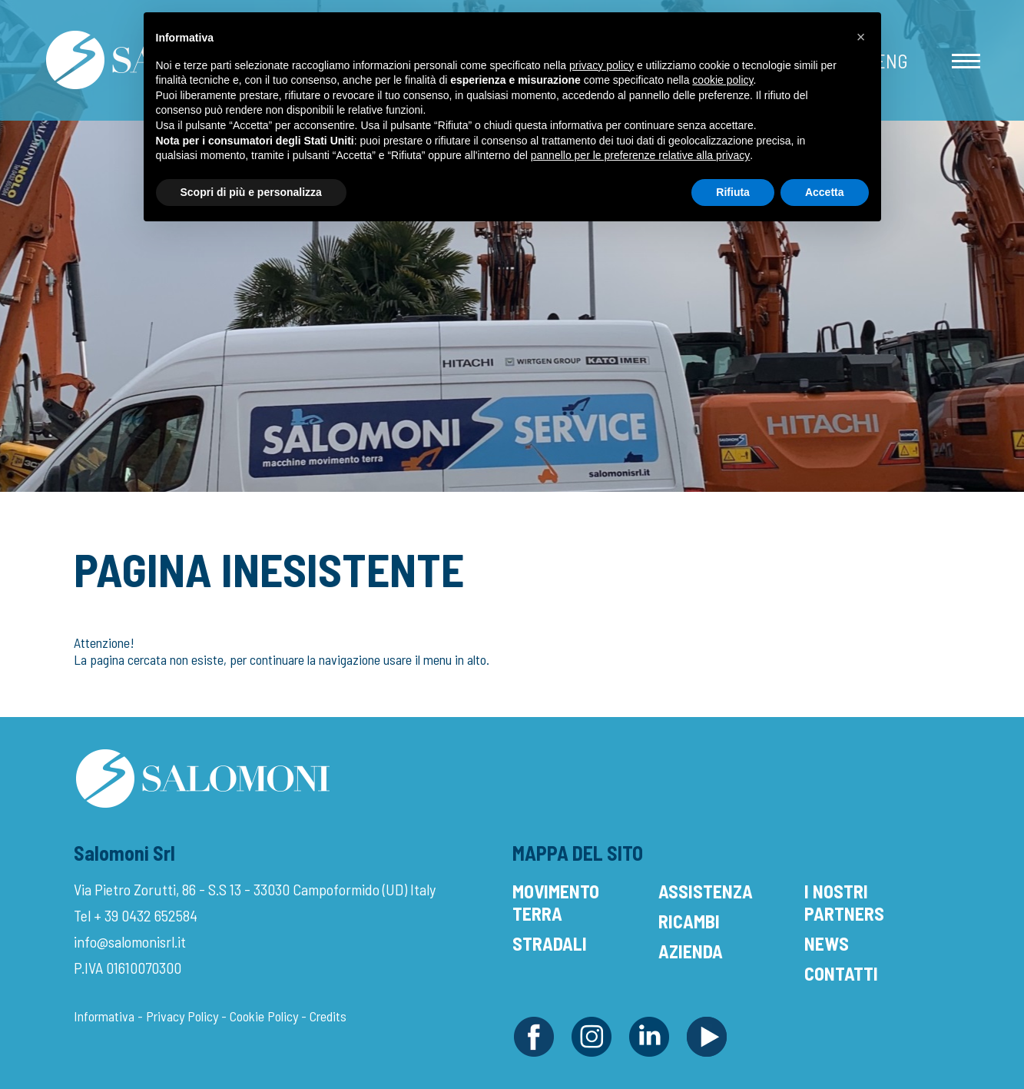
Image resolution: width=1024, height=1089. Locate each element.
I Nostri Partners (844, 902)
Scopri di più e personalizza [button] (251, 192)
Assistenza (705, 891)
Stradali (549, 943)
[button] (861, 37)
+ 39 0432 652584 (145, 915)
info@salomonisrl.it (130, 941)
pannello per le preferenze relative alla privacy (641, 155)
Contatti (841, 973)
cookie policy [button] (722, 80)
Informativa (104, 1016)
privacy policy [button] (601, 65)
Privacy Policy (182, 1016)
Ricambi (689, 921)
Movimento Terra (555, 902)
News (826, 943)
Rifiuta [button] (733, 192)
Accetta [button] (824, 192)
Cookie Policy (264, 1016)
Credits (328, 1016)
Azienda (690, 951)
